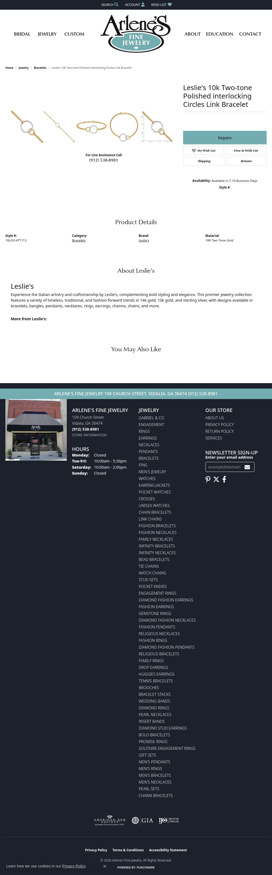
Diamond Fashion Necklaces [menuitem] (167, 620)
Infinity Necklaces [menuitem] (157, 552)
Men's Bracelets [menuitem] (155, 775)
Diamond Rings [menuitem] (154, 707)
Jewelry (47, 33)
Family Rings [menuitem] (151, 660)
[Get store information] (89, 435)
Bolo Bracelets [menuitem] (154, 734)
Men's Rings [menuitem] (150, 768)
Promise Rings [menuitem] (153, 741)
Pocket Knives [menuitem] (153, 586)
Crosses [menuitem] (147, 498)
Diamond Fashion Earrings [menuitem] (166, 599)
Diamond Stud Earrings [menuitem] (163, 728)
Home (9, 68)
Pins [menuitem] (143, 465)
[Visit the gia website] (142, 820)
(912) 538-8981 (103, 160)
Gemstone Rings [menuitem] (155, 613)
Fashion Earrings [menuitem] (156, 606)
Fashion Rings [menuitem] (153, 640)
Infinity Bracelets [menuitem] (157, 546)
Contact (250, 33)
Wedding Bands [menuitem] (154, 701)
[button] (109, 4)
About (192, 33)
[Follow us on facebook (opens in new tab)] (224, 479)
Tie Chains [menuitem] (149, 566)
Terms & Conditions (128, 850)
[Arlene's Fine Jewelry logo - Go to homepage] (136, 33)
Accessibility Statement (168, 850)
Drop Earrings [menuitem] (153, 667)
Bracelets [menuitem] (149, 458)
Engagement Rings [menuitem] (157, 593)
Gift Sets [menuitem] (147, 755)
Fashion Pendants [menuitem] (157, 626)
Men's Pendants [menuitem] (154, 761)
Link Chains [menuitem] (150, 519)
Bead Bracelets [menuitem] (154, 559)
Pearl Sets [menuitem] (149, 788)
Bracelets (40, 68)
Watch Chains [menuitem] (152, 573)
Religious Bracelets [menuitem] (159, 653)
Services (213, 438)
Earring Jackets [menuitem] (154, 485)
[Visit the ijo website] (169, 820)
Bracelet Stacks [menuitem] (154, 694)
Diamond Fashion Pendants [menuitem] (166, 647)
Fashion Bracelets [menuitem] (157, 525)
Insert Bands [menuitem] (152, 721)
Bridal (22, 33)
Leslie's (144, 240)
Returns (246, 161)
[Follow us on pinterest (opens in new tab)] (207, 479)
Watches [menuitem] (147, 478)
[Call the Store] (85, 429)
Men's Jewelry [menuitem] (152, 471)
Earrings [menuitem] (148, 438)
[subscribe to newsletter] (247, 467)
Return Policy (219, 431)
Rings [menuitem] (144, 431)
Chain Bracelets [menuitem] (155, 512)
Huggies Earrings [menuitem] (157, 674)
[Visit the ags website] (109, 820)
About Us (214, 417)
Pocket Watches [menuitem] (155, 492)
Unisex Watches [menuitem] (154, 505)
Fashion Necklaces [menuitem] (157, 532)
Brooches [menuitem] (149, 687)
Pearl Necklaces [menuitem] (155, 714)
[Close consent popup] (104, 866)
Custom (74, 33)
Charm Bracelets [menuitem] (156, 795)
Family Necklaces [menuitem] (156, 539)
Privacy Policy (219, 424)
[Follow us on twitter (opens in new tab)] (216, 479)
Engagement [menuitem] (151, 424)
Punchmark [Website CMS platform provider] (146, 867)
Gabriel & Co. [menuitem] (152, 417)
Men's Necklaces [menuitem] (155, 782)
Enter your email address (229, 457)
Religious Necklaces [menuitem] (159, 633)
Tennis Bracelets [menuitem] (156, 680)
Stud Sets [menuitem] (148, 579)
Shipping (204, 161)
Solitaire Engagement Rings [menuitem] (167, 748)
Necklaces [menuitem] (149, 444)
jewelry (24, 68)
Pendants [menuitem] (148, 451)
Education (219, 33)
